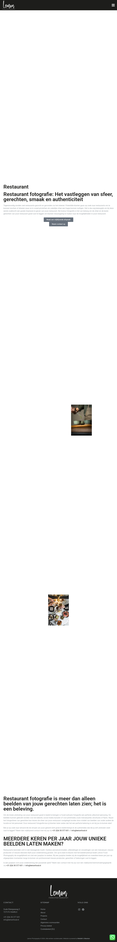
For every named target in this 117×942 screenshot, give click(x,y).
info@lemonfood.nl (79, 830)
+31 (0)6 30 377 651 (60, 830)
